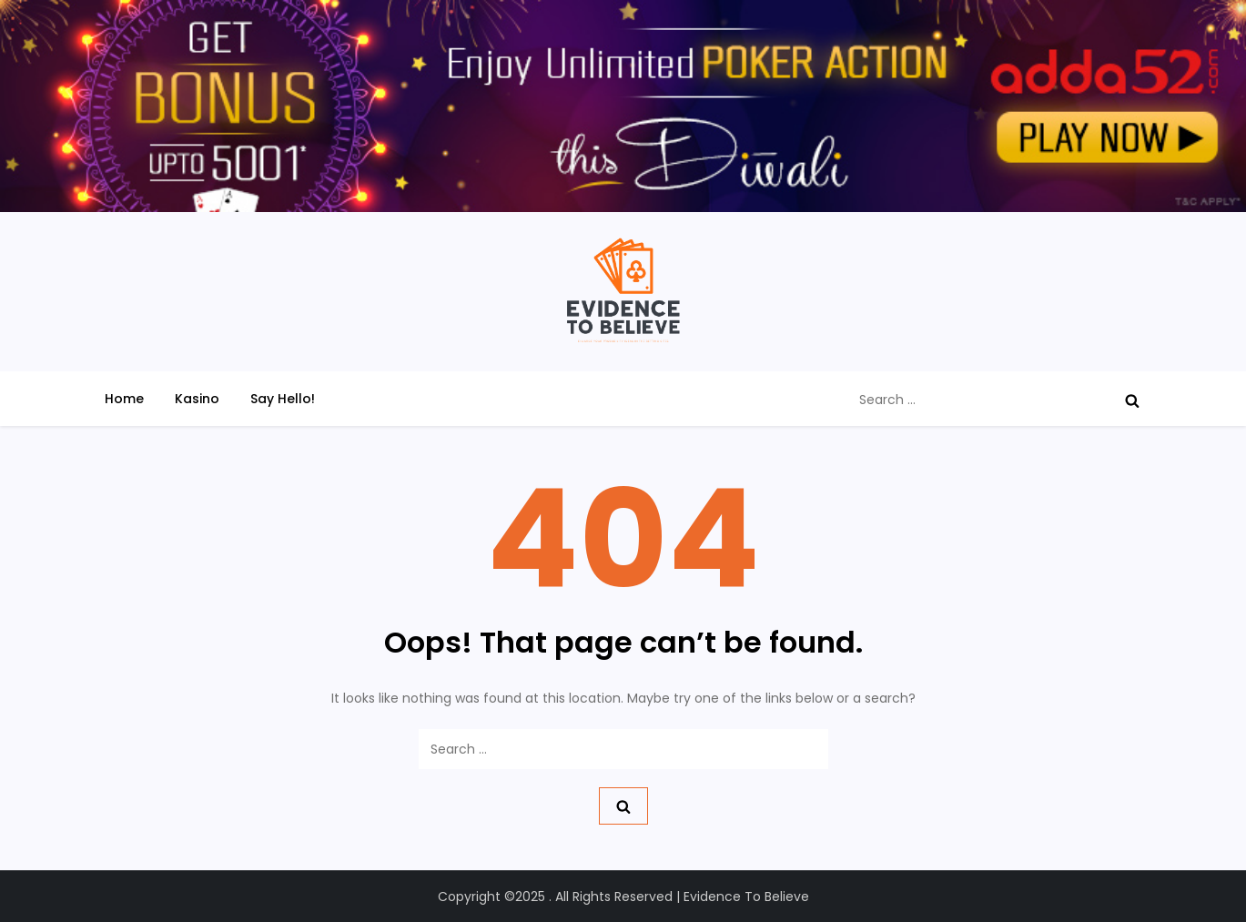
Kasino (197, 399)
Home (124, 399)
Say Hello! (282, 399)
